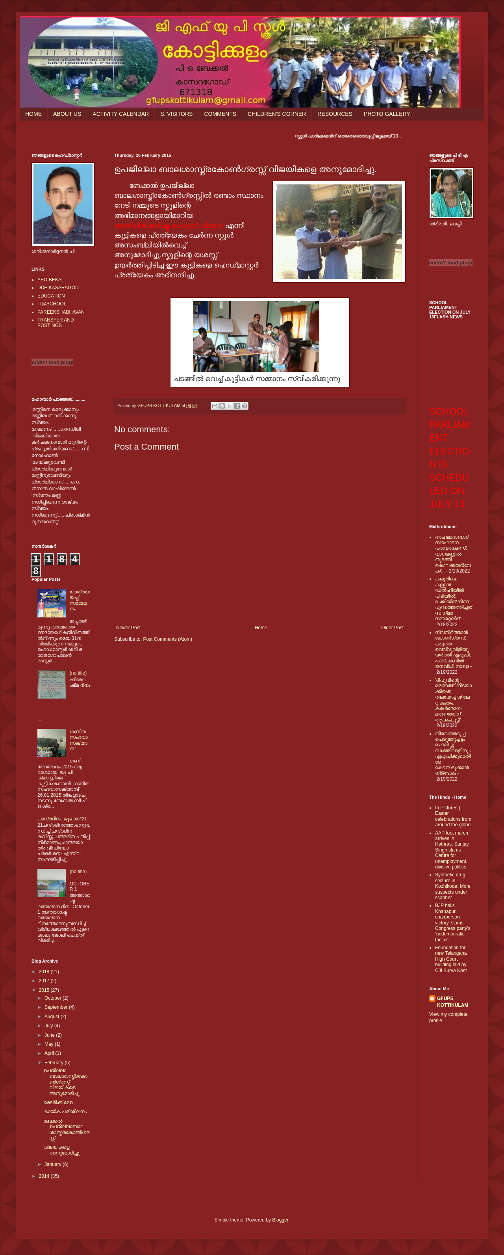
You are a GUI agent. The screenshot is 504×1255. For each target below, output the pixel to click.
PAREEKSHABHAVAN (61, 312)
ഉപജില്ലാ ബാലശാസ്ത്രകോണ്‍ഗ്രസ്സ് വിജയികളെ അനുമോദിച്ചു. (65, 1082)
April (49, 1053)
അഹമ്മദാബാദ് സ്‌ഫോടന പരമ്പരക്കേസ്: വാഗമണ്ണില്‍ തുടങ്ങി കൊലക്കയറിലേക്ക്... (453, 554)
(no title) (78, 673)
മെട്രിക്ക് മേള (58, 1102)
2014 (45, 1176)
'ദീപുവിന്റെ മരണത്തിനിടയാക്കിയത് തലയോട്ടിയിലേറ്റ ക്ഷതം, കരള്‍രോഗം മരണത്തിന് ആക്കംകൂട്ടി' (453, 700)
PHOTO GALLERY (387, 114)
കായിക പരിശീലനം (65, 1111)
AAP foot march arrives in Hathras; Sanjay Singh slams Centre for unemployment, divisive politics (452, 850)
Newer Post (128, 627)
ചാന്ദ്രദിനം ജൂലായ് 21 (62, 819)
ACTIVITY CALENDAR (121, 114)
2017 (45, 981)
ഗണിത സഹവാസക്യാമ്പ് (79, 740)
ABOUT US (67, 114)
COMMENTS (220, 114)
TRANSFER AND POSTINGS (55, 322)
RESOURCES (334, 114)
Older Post (392, 627)
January (53, 1164)
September (56, 1007)
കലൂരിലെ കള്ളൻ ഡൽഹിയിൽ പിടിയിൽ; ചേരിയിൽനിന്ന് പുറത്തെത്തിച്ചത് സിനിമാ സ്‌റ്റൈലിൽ (453, 598)
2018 (45, 971)
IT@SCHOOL (52, 304)
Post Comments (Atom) (167, 639)
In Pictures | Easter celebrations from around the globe (453, 816)
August (52, 1016)
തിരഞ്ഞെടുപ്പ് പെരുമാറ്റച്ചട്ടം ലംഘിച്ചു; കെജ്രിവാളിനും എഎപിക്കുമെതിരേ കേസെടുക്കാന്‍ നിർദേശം (453, 753)
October (53, 998)
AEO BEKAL (50, 280)
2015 (45, 990)
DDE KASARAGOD (58, 287)
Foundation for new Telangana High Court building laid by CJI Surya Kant (451, 959)
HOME (33, 114)
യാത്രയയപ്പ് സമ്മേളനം (80, 600)
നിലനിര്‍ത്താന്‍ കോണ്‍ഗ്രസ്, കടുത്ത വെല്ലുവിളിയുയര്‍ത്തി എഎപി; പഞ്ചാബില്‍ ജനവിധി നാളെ (453, 649)
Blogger (280, 1220)
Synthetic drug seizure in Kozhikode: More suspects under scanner (453, 886)
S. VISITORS (176, 114)
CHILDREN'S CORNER (277, 114)
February (54, 1062)
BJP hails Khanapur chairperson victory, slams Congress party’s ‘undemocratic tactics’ (453, 922)
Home (261, 627)
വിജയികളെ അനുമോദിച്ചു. (62, 1149)
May (49, 1044)
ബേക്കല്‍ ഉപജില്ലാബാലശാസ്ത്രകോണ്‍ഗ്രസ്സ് (66, 1129)
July (49, 1025)
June (50, 1035)
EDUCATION (51, 296)
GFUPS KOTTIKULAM (452, 1002)
